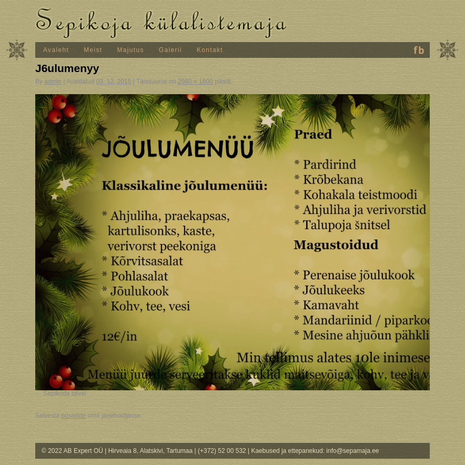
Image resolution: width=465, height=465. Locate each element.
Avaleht (56, 50)
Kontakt (210, 50)
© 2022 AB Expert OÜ (73, 450)
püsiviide (73, 415)
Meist (93, 50)
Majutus (130, 50)
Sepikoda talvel (64, 393)
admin (53, 81)
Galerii (170, 50)
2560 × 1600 (195, 81)
